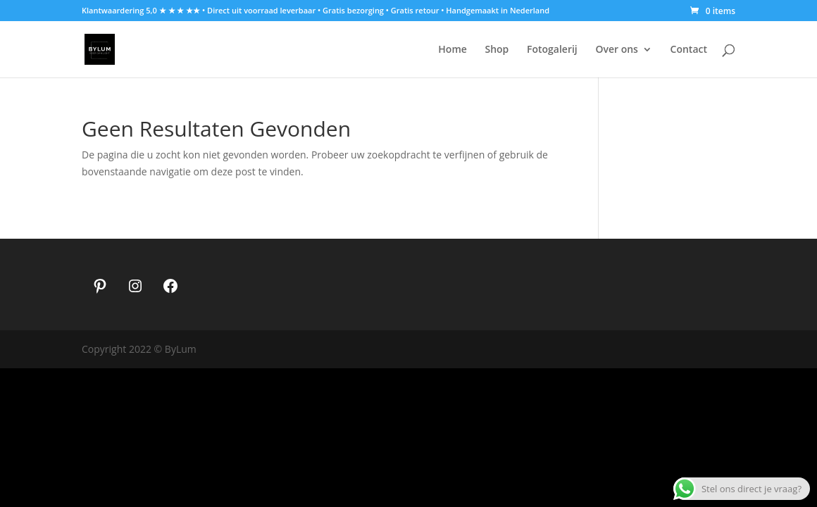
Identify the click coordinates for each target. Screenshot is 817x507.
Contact (689, 50)
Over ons (616, 50)
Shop (497, 50)
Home (452, 50)
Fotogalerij (552, 50)
